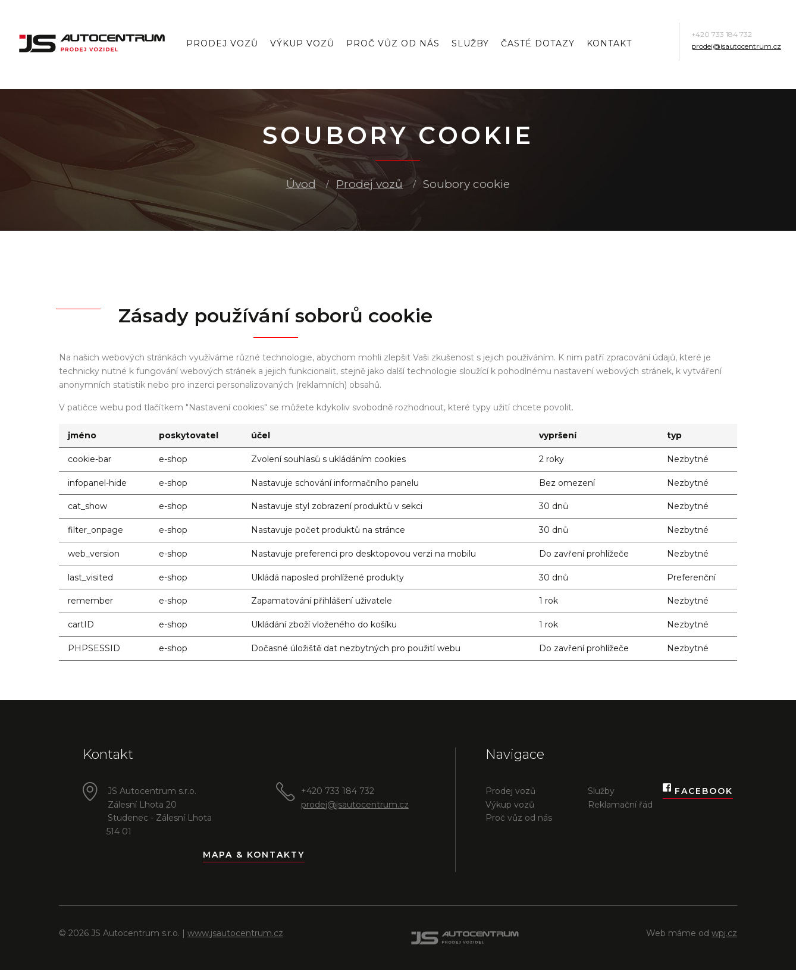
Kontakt (609, 43)
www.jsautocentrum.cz (235, 933)
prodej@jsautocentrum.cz (736, 46)
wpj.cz (724, 933)
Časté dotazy (538, 43)
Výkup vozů (302, 43)
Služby (470, 43)
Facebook (698, 791)
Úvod (301, 184)
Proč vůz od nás (393, 43)
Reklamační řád (620, 804)
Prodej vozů (222, 43)
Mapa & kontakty (254, 854)
